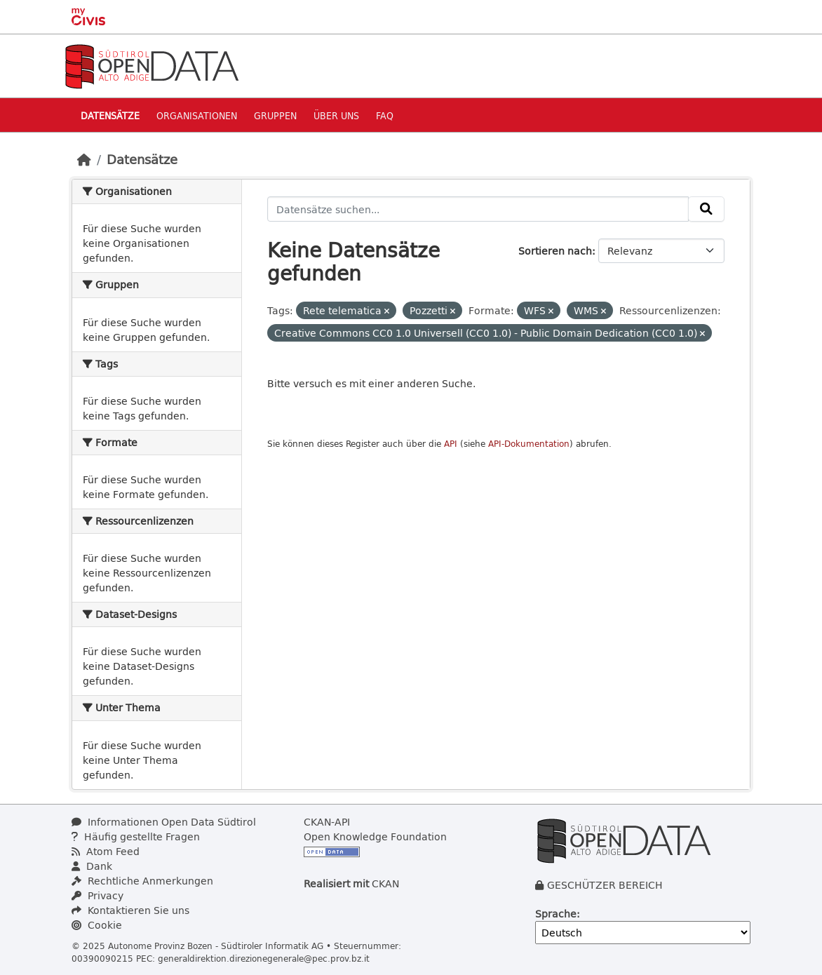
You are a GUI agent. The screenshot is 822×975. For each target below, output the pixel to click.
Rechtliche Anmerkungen (142, 880)
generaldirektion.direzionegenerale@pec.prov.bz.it (264, 958)
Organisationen (196, 115)
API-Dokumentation (529, 443)
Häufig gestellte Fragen (136, 836)
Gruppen (275, 115)
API (450, 443)
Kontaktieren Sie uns (130, 910)
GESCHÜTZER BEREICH (605, 885)
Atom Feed (106, 851)
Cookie (97, 924)
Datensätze (110, 115)
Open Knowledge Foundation (375, 836)
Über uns (336, 115)
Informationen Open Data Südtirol (164, 821)
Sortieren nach (555, 250)
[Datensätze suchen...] (478, 209)
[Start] (84, 159)
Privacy (97, 895)
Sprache (556, 913)
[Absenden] (706, 209)
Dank (92, 866)
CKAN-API (327, 821)
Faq (384, 115)
